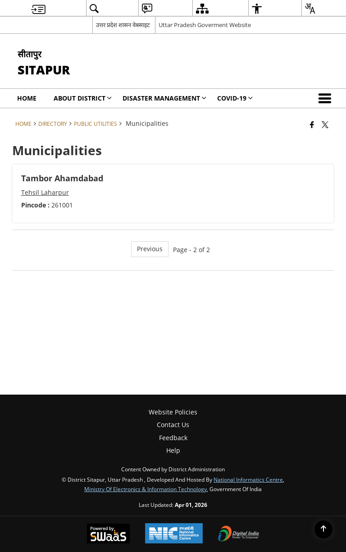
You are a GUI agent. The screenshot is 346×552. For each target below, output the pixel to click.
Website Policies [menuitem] (173, 412)
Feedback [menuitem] (173, 437)
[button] (326, 98)
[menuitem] (38, 8)
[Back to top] (323, 529)
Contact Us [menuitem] (173, 424)
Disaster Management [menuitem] (164, 98)
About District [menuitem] (83, 98)
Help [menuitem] (173, 450)
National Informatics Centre (248, 479)
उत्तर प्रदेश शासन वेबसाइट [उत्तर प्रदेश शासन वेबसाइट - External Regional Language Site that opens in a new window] (123, 25)
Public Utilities (95, 123)
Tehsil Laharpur (45, 192)
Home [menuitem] (26, 98)
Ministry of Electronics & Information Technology (145, 488)
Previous (150, 248)
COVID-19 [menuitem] (235, 98)
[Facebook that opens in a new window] (312, 124)
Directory (52, 123)
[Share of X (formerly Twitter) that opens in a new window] (325, 124)
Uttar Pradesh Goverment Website (205, 25)
